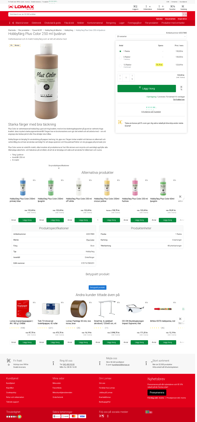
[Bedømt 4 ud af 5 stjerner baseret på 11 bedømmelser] (101, 328)
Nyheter (159, 19)
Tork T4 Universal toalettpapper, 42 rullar (48, 322)
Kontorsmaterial (95, 23)
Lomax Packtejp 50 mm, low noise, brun (78, 322)
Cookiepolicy (11, 393)
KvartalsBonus (105, 397)
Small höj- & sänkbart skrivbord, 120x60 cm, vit (105, 322)
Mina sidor (57, 383)
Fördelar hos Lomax (107, 388)
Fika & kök (69, 23)
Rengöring (111, 23)
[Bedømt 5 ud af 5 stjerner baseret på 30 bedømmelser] (73, 328)
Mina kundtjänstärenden (62, 393)
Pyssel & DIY (37, 30)
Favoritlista (57, 388)
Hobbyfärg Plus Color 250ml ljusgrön (50, 200)
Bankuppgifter (105, 402)
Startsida (12, 30)
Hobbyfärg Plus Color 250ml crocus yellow (106, 200)
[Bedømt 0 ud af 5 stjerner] (15, 206)
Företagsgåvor (135, 23)
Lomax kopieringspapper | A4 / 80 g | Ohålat (21, 322)
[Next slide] (180, 196)
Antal (13, 220)
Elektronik (36, 23)
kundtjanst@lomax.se (121, 365)
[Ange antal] (98, 220)
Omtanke (174, 2)
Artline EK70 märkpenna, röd (162, 321)
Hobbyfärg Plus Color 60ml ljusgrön (162, 200)
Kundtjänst (183, 2)
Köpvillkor (10, 388)
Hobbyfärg (69, 30)
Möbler (80, 23)
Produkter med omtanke (173, 23)
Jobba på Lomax (105, 393)
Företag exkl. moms (156, 398)
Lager (121, 23)
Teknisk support (12, 402)
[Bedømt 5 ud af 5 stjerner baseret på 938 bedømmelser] (17, 328)
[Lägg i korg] (27, 220)
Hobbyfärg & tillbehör (53, 30)
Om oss (102, 383)
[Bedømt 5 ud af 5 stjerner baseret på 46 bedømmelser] (157, 328)
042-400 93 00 (68, 364)
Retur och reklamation (15, 397)
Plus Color (90, 240)
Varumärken (170, 19)
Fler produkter (151, 23)
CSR (167, 2)
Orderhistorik (58, 397)
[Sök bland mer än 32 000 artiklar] (95, 14)
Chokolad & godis (52, 23)
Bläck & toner (22, 23)
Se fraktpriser (179, 100)
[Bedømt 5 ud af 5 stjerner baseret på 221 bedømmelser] (45, 328)
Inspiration (182, 19)
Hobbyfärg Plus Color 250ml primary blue (22, 200)
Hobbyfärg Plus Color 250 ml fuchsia (135, 200)
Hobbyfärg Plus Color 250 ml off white (79, 200)
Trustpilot (49, 2)
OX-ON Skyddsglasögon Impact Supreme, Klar (133, 322)
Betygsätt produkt (97, 287)
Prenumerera (157, 392)
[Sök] (184, 14)
